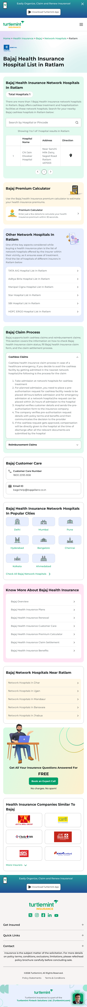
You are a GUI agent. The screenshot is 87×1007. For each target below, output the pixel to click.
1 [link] (44, 171)
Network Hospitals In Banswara (43, 707)
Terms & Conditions (55, 978)
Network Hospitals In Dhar (43, 682)
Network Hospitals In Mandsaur (43, 699)
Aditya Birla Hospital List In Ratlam (43, 278)
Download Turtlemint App (43, 12)
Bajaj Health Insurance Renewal (43, 617)
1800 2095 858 (22, 475)
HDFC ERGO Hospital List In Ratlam (43, 311)
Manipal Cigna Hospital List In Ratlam (43, 286)
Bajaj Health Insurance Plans (43, 609)
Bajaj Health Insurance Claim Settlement (43, 642)
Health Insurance (23, 38)
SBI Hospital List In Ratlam (43, 303)
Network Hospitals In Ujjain (43, 691)
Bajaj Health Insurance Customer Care (43, 626)
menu (81, 24)
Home (6, 38)
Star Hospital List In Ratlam (43, 295)
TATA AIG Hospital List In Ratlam (43, 270)
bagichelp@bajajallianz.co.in (29, 489)
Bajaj (39, 38)
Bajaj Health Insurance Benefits (43, 650)
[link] (37, 172)
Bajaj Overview (43, 601)
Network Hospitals (55, 38)
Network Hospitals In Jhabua (43, 715)
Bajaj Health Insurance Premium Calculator (43, 634)
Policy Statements (31, 978)
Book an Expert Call (43, 781)
